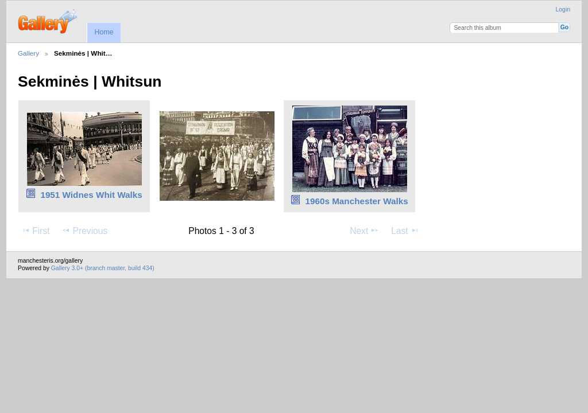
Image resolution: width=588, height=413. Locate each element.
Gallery (28, 53)
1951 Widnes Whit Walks (91, 195)
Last (405, 230)
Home (103, 32)
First (35, 230)
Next (364, 230)
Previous (84, 230)
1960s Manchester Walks (356, 201)
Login (563, 9)
